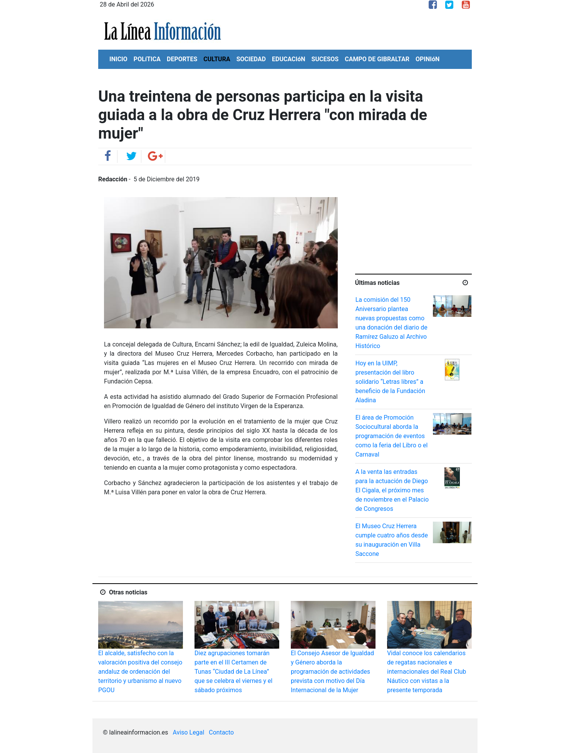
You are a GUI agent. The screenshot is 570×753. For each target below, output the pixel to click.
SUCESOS (325, 59)
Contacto (221, 732)
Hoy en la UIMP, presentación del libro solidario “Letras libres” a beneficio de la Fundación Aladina (390, 382)
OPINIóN (427, 59)
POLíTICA (147, 59)
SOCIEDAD (251, 59)
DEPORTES (182, 59)
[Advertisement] (413, 223)
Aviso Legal (189, 732)
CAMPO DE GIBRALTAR (377, 59)
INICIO (118, 59)
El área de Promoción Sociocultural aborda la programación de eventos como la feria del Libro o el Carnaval (391, 436)
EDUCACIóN (288, 59)
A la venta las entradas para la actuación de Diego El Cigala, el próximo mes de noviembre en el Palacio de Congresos (392, 490)
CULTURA (216, 59)
